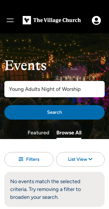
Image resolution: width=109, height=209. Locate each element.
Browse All (68, 132)
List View (80, 159)
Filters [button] (29, 159)
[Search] (54, 112)
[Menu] (10, 20)
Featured (38, 132)
